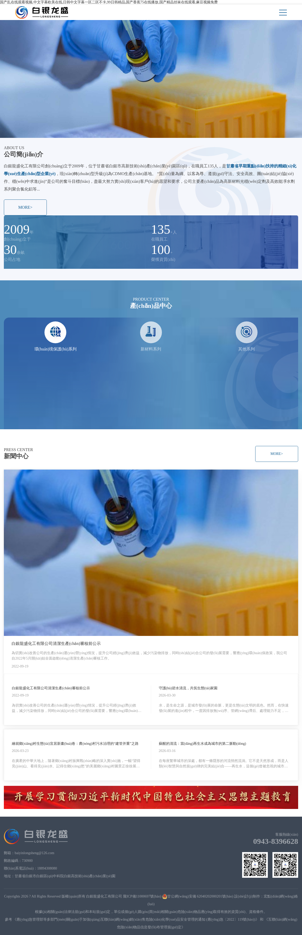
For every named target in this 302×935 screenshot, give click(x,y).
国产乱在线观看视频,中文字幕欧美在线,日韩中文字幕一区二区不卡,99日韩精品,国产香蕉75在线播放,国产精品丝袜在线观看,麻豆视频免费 (109, 2)
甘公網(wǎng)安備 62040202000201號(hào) (197, 896)
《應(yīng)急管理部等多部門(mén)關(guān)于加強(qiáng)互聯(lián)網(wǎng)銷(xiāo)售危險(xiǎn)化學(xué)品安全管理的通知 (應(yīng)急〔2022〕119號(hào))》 (136, 919)
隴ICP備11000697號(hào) (142, 896)
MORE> (25, 207)
